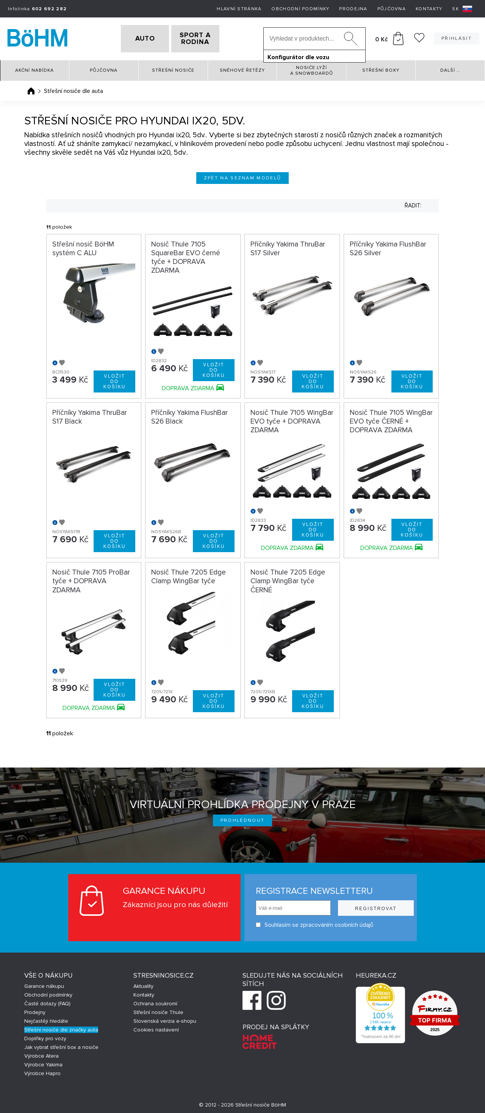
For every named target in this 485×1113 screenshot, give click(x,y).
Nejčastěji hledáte (46, 1018)
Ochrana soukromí (155, 1001)
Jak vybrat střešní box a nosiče (61, 1044)
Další (450, 68)
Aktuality (143, 983)
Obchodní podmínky (300, 9)
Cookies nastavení (156, 1027)
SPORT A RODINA (207, 37)
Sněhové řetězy (242, 68)
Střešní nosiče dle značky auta (61, 1027)
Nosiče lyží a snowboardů (311, 68)
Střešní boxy (380, 68)
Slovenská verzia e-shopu (164, 1018)
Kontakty (429, 9)
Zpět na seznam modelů (243, 175)
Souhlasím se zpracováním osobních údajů (311, 922)
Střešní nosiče (173, 68)
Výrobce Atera (41, 1053)
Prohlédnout (243, 818)
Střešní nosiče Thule (158, 1009)
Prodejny (34, 1009)
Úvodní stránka (31, 88)
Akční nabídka (34, 68)
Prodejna (353, 9)
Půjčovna (391, 9)
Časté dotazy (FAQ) (47, 1001)
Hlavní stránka (239, 9)
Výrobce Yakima (43, 1062)
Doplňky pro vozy (45, 1036)
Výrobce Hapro (42, 1070)
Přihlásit (456, 37)
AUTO (133, 37)
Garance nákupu (44, 983)
